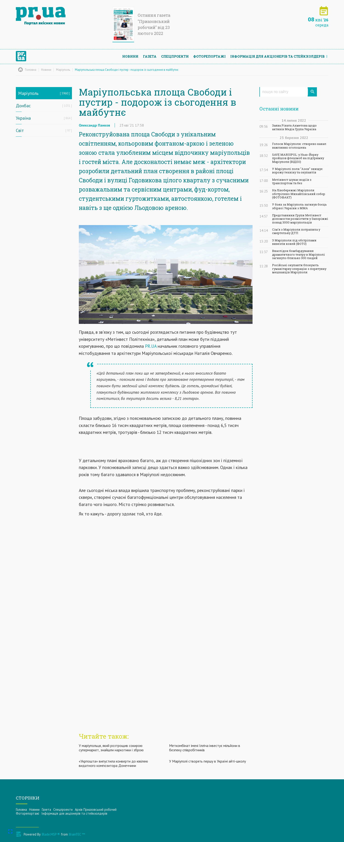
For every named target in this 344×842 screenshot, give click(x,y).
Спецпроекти (175, 56)
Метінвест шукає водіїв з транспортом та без (291, 181)
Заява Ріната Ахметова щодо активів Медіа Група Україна (294, 127)
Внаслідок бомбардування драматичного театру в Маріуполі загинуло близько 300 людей (298, 254)
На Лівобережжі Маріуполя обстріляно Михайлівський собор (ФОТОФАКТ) (298, 194)
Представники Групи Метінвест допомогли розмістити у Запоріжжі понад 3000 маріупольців (300, 219)
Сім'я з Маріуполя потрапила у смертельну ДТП (296, 231)
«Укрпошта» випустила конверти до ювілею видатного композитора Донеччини (113, 763)
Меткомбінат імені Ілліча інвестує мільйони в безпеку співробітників (204, 747)
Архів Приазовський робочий (96, 809)
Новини (130, 56)
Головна (21, 809)
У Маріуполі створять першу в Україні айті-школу (207, 761)
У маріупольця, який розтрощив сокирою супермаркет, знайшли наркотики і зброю (111, 747)
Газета (149, 56)
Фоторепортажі (209, 56)
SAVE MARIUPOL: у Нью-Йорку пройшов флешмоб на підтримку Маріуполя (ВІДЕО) (298, 158)
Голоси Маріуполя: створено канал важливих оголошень (299, 145)
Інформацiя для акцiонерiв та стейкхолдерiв (277, 56)
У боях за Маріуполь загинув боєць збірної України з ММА (299, 206)
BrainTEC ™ (77, 834)
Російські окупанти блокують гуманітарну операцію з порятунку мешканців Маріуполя (299, 268)
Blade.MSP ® (51, 834)
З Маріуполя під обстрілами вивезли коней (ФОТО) (294, 242)
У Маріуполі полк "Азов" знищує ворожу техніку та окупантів (297, 170)
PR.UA (150, 346)
